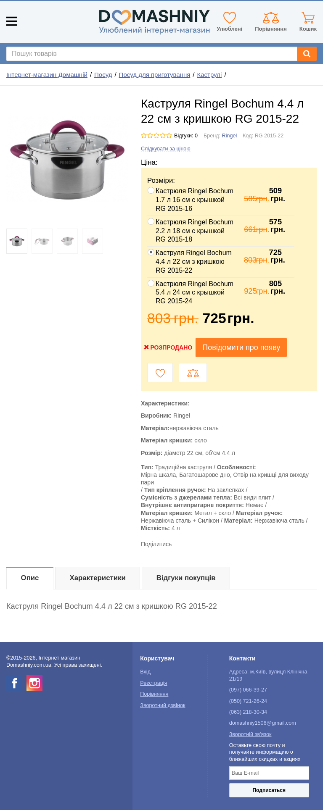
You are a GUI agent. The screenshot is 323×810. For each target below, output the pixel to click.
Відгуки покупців (186, 578)
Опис (30, 578)
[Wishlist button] (160, 372)
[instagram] (34, 683)
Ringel (229, 136)
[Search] (307, 54)
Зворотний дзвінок (162, 705)
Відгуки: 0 (186, 136)
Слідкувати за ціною (166, 149)
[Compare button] (193, 372)
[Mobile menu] (11, 21)
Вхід (145, 672)
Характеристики (98, 578)
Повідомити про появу (241, 347)
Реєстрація (153, 683)
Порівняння (154, 694)
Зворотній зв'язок (250, 734)
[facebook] (14, 683)
